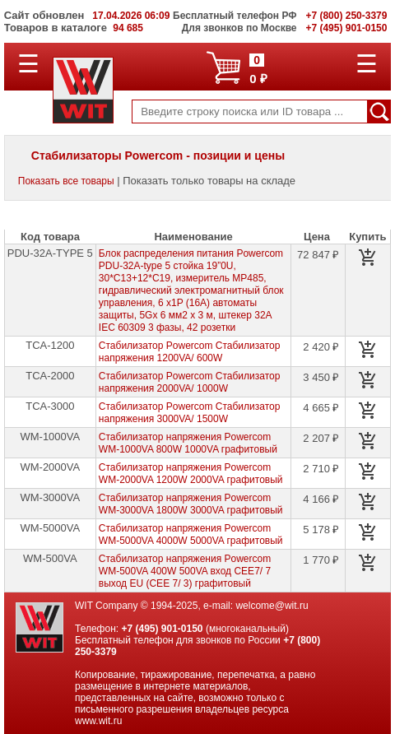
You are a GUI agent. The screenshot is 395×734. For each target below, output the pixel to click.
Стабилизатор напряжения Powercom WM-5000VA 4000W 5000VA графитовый (191, 534)
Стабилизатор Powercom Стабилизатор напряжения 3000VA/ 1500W (190, 413)
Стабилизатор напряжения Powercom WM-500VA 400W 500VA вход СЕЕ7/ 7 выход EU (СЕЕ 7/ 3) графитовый (185, 571)
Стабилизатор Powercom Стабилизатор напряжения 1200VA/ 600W (190, 352)
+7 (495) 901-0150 (161, 628)
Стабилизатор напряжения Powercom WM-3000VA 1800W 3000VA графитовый (191, 504)
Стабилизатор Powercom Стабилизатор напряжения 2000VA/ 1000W (190, 382)
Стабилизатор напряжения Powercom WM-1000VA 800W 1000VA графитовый (188, 443)
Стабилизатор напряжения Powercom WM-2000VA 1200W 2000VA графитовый (191, 473)
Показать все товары (66, 181)
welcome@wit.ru (271, 605)
